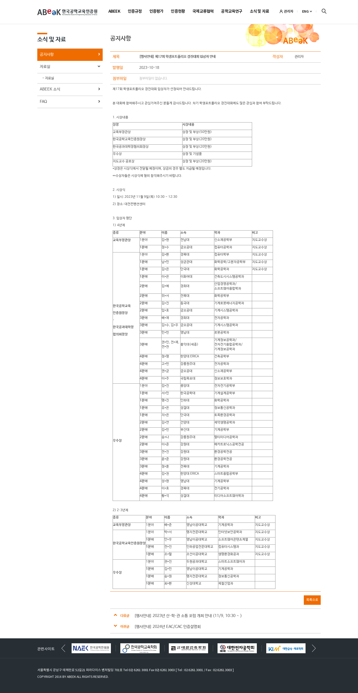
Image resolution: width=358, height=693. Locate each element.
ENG (305, 11)
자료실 (70, 67)
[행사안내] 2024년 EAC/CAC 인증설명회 (167, 626)
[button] (314, 648)
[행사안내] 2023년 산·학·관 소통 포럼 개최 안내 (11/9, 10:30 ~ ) (188, 615)
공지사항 (70, 55)
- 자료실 (48, 78)
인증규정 (135, 11)
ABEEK (114, 11)
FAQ (70, 102)
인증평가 (156, 11)
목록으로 (312, 600)
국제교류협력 (203, 11)
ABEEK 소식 (70, 89)
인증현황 (178, 11)
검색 (324, 11)
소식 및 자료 (259, 11)
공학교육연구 (231, 11)
